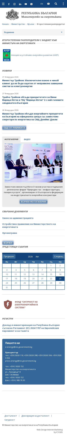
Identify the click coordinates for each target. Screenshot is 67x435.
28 (42, 283)
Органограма (9, 233)
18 (16, 278)
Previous (7, 157)
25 (16, 283)
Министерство (18, 24)
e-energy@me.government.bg (18, 347)
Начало (5, 24)
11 (16, 274)
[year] (30, 256)
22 (51, 278)
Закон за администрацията (17, 218)
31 (7, 287)
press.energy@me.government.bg (20, 360)
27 (33, 283)
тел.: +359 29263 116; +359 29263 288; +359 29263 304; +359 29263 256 (33, 356)
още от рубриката (14, 127)
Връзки (30, 24)
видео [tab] (27, 139)
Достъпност (10, 415)
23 (60, 278)
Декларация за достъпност (35, 415)
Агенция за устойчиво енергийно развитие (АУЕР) (31, 55)
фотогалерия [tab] (11, 139)
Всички (8, 242)
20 (33, 278)
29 (51, 283)
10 (7, 274)
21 (42, 278)
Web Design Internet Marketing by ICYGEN (50, 431)
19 (25, 278)
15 (51, 274)
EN (42, 3)
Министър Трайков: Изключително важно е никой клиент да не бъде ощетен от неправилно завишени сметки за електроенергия (32, 83)
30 (60, 283)
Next (59, 157)
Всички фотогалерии (33, 201)
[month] (38, 256)
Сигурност (9, 419)
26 (25, 283)
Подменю (9, 32)
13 (33, 274)
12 (25, 274)
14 (42, 274)
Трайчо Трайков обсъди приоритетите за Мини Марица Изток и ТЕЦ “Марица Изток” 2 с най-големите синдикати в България (32, 100)
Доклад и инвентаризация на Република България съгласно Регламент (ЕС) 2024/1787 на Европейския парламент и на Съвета (31, 328)
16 (60, 274)
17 (7, 278)
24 (7, 283)
